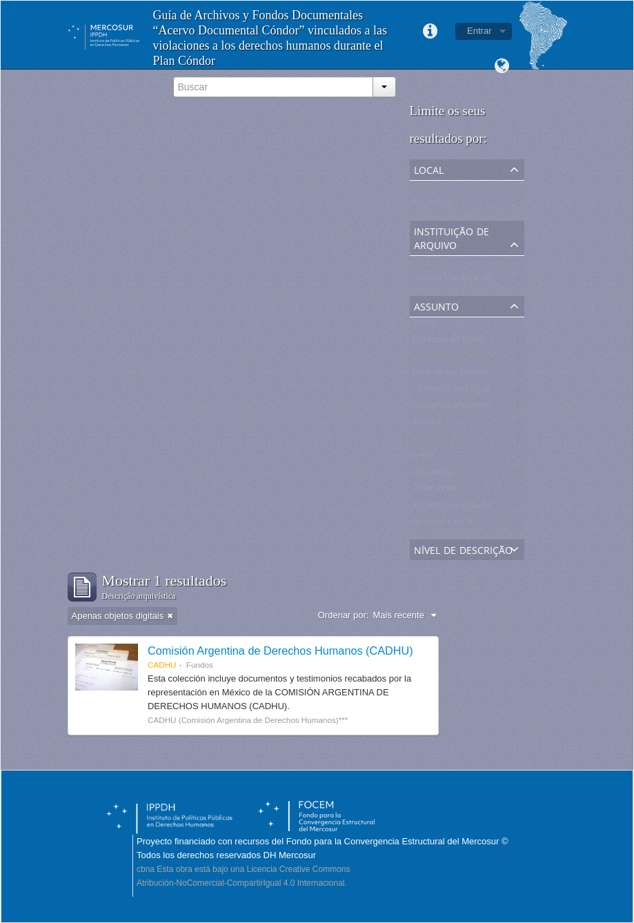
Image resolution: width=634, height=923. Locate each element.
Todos (425, 188)
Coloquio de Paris (448, 342)
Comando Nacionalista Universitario (484, 408)
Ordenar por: (343, 615)
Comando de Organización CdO (476, 391)
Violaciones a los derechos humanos (486, 507)
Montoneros (436, 441)
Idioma (502, 66)
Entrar (479, 31)
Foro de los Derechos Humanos (476, 375)
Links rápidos (430, 31)
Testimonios (436, 491)
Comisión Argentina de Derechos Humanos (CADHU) (280, 650)
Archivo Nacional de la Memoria (476, 280)
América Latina (443, 524)
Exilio (423, 458)
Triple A (428, 424)
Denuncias (434, 474)
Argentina (432, 205)
